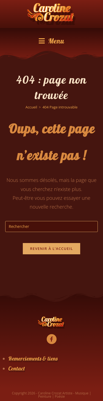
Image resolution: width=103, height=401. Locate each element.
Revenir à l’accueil (51, 248)
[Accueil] (31, 107)
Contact (16, 368)
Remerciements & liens (32, 358)
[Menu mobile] (51, 41)
